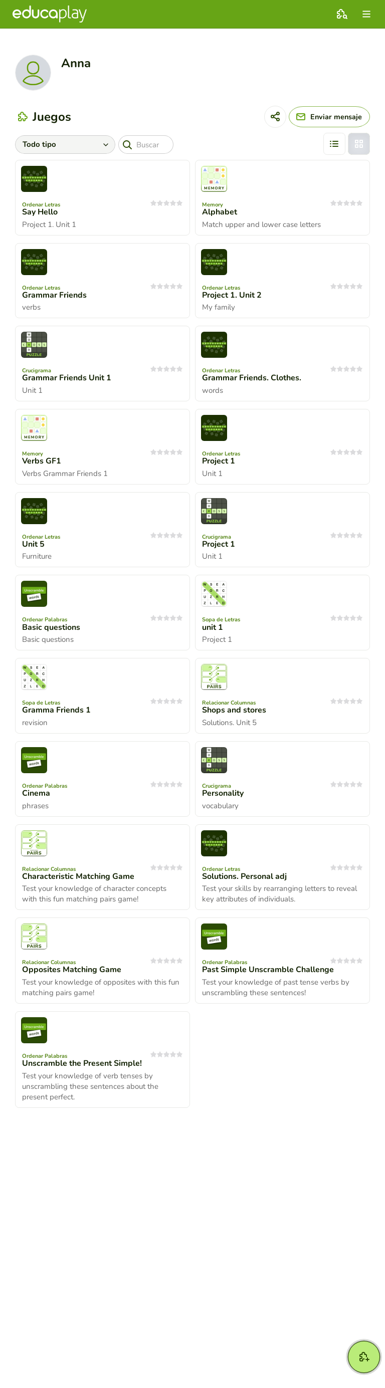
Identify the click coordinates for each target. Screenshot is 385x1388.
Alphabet (219, 211)
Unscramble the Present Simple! (82, 1063)
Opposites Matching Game (71, 969)
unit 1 (212, 627)
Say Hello (40, 211)
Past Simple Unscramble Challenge (268, 969)
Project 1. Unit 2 (232, 295)
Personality (223, 793)
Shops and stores (234, 710)
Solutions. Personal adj (244, 876)
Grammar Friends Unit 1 (66, 377)
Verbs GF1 (41, 461)
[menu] (366, 14)
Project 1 (218, 461)
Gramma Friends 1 (56, 710)
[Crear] (364, 1357)
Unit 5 (33, 544)
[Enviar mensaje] (327, 117)
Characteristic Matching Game (78, 876)
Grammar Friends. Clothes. (251, 377)
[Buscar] (147, 144)
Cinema (36, 793)
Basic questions (51, 627)
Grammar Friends (54, 295)
